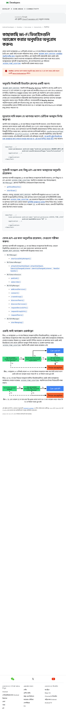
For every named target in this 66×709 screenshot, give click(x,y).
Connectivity (33, 9)
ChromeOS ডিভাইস (51, 696)
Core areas (18, 9)
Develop (6, 9)
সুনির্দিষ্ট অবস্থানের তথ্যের (36, 202)
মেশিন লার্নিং (27, 693)
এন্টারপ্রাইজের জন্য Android (10, 695)
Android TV (48, 703)
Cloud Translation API (30, 19)
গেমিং (25, 690)
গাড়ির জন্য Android (50, 699)
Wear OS (48, 693)
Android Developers (8, 27)
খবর (3, 705)
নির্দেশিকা (46, 27)
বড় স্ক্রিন (47, 690)
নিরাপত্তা (4, 698)
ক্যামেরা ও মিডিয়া (28, 699)
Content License (28, 408)
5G (25, 706)
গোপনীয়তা (27, 703)
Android (5, 692)
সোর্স (3, 701)
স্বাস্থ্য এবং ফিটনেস (29, 696)
